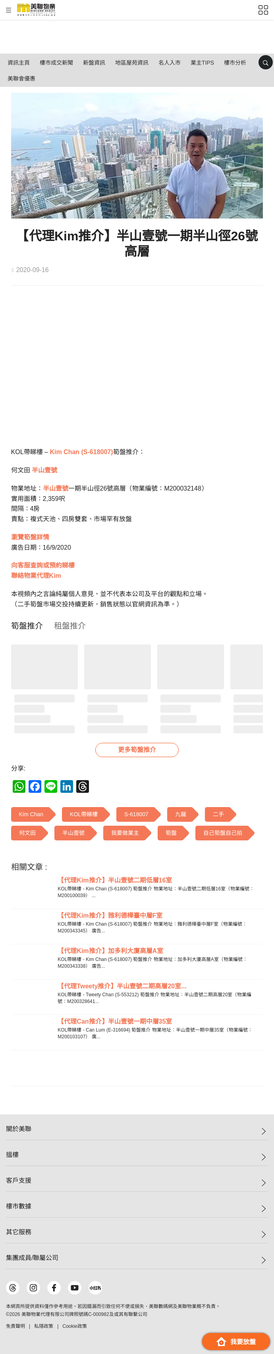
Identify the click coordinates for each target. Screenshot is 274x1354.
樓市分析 (235, 62)
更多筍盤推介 (137, 749)
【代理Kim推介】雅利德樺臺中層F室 (110, 915)
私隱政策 (43, 1326)
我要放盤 (236, 1341)
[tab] (27, 626)
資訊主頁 (19, 62)
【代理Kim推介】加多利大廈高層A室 (110, 950)
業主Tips (202, 62)
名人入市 (169, 62)
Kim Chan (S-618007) (81, 452)
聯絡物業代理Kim (36, 575)
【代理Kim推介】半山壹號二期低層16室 (115, 880)
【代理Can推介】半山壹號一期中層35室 (115, 1021)
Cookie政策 (74, 1326)
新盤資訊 (94, 62)
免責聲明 (15, 1326)
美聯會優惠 (21, 78)
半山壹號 (44, 470)
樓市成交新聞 (56, 62)
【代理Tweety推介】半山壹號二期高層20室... (122, 986)
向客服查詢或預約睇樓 (43, 565)
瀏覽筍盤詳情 (30, 537)
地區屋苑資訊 (132, 62)
